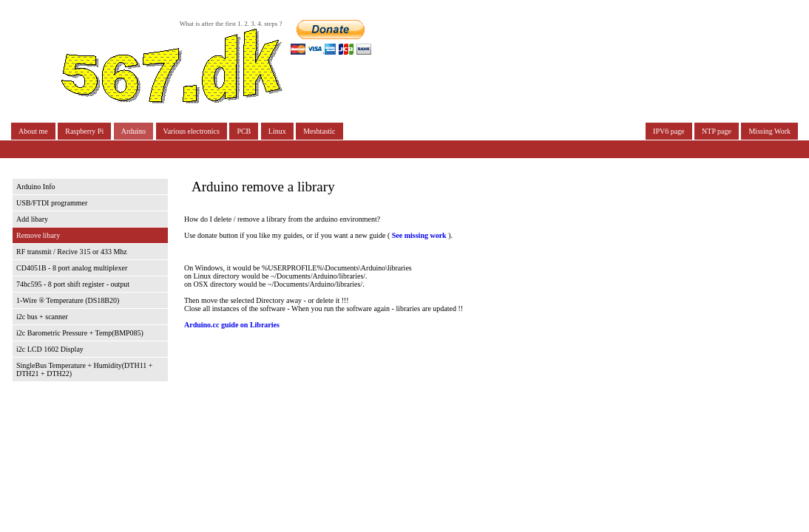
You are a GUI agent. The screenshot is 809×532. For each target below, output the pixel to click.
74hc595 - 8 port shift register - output (72, 284)
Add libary (32, 219)
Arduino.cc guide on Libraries (232, 325)
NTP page (716, 131)
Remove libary (38, 235)
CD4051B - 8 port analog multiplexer (71, 268)
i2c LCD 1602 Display (50, 349)
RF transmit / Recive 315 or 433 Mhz (71, 252)
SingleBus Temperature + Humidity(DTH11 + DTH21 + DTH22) (84, 369)
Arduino (133, 131)
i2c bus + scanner (42, 317)
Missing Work (769, 131)
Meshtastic (319, 131)
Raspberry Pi (84, 131)
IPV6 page (669, 131)
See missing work (418, 235)
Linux (277, 131)
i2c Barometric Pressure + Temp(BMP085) (79, 333)
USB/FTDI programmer (51, 203)
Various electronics (191, 131)
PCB (244, 131)
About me (33, 131)
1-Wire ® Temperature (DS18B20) (67, 300)
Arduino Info (35, 187)
